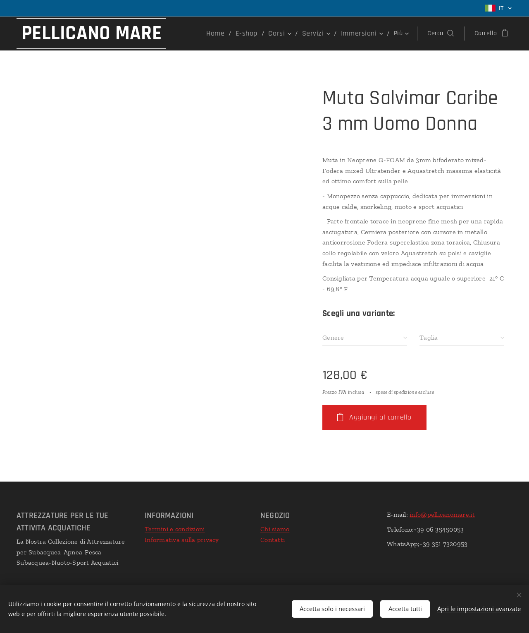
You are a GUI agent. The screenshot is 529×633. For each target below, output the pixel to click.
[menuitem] (229, 33)
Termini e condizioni (175, 529)
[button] (440, 33)
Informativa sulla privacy (182, 540)
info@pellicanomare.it (442, 514)
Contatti (272, 540)
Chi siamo (274, 529)
